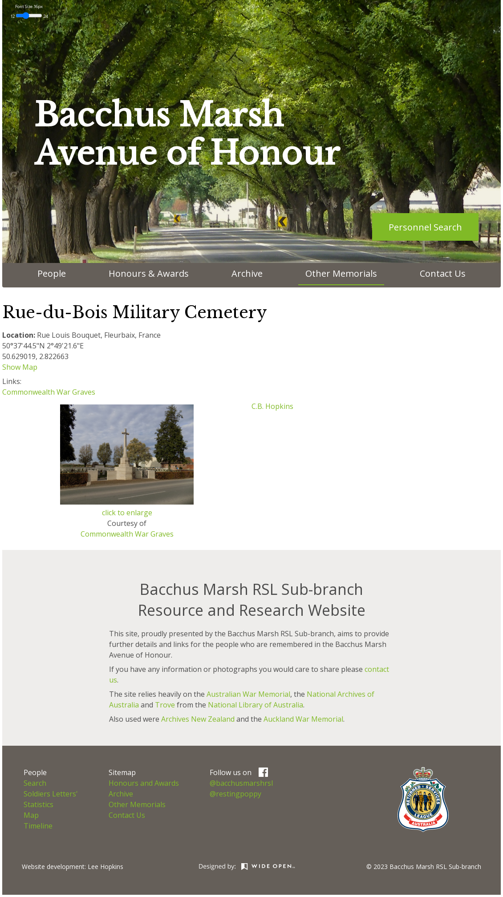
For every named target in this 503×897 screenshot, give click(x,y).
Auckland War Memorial (303, 719)
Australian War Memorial (248, 694)
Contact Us (443, 273)
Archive (247, 273)
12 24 (29, 16)
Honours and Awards (144, 783)
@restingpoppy (235, 794)
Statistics (38, 804)
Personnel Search (425, 227)
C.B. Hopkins (272, 406)
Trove (165, 705)
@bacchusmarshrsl (241, 783)
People (51, 273)
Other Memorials (341, 273)
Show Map (19, 367)
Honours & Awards (149, 273)
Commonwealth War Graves (48, 392)
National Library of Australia (255, 705)
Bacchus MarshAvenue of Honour (187, 134)
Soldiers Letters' (51, 794)
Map (31, 815)
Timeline (38, 826)
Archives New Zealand (198, 719)
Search (35, 783)
